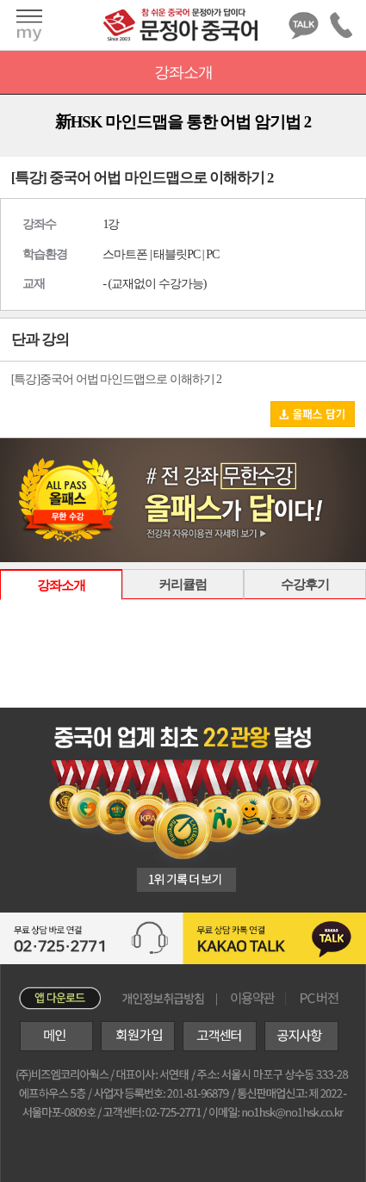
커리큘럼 (182, 584)
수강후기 (305, 584)
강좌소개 (61, 585)
